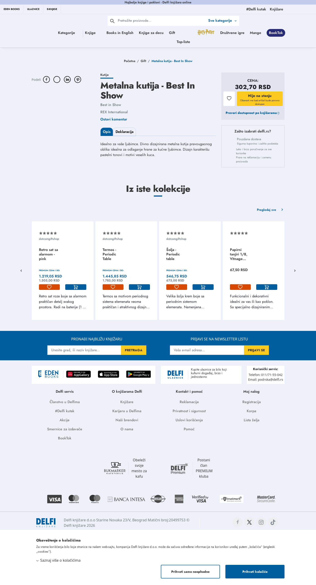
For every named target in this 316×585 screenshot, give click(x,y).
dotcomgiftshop (49, 239)
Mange (166, 41)
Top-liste (229, 41)
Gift (200, 32)
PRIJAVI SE (256, 350)
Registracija (251, 401)
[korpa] (75, 287)
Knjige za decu (179, 32)
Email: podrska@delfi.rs (265, 379)
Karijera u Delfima (126, 411)
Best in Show (110, 104)
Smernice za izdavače (64, 429)
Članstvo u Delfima (65, 401)
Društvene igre (143, 41)
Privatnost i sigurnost (189, 411)
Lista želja (251, 420)
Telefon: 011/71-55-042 (266, 375)
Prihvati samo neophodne (190, 571)
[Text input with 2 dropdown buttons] (161, 20)
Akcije (65, 420)
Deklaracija (124, 131)
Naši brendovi (127, 420)
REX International (114, 112)
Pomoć (189, 429)
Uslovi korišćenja (189, 420)
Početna (129, 61)
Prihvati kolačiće (255, 571)
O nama (127, 429)
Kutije (104, 74)
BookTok (186, 41)
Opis (107, 131)
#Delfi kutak (64, 411)
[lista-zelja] (49, 287)
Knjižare (126, 401)
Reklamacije (189, 401)
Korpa (251, 411)
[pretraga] (112, 21)
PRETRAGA (133, 350)
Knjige (101, 32)
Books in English (148, 32)
